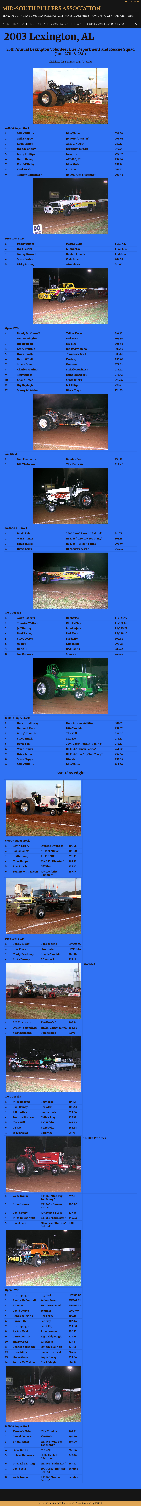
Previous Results (25, 24)
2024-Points (65, 15)
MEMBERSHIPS (81, 15)
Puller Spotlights (115, 15)
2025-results (60, 24)
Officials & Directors (83, 24)
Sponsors (96, 15)
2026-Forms (30, 15)
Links (131, 15)
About (17, 16)
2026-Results (105, 24)
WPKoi (98, 1503)
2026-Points (122, 24)
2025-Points (45, 24)
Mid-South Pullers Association (51, 8)
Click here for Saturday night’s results (70, 61)
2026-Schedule (47, 15)
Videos (7, 24)
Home (6, 15)
